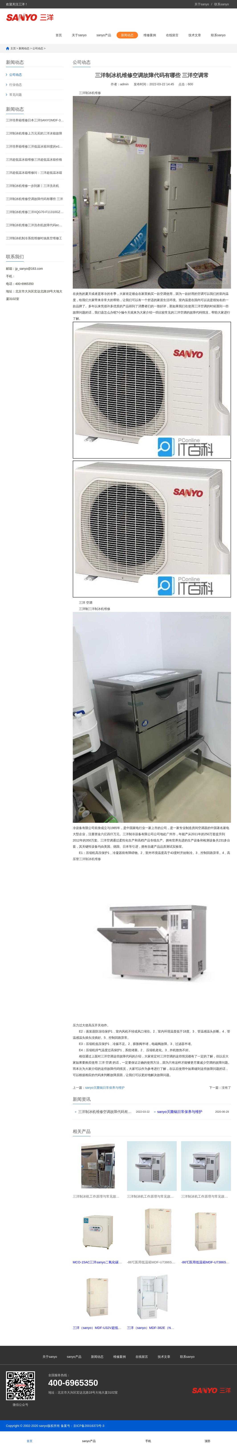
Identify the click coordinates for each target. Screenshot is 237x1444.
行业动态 (15, 84)
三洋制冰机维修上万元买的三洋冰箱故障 (34, 133)
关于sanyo (201, 4)
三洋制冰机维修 (90, 93)
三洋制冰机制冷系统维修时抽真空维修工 (34, 238)
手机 (148, 1438)
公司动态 (37, 48)
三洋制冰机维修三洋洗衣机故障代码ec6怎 (35, 225)
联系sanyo (221, 4)
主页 (13, 48)
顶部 (207, 1438)
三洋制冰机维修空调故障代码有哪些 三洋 (34, 199)
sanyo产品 (104, 35)
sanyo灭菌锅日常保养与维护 (105, 1087)
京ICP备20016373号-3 (88, 1427)
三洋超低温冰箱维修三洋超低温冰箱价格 (34, 159)
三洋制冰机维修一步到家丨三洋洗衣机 (32, 186)
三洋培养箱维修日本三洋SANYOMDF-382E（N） (35, 120)
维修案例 (150, 35)
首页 (59, 35)
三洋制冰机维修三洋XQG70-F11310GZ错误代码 (35, 212)
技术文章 (194, 35)
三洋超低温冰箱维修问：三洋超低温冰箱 (34, 172)
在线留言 (172, 35)
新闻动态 (127, 35)
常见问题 (15, 94)
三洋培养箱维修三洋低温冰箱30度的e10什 (35, 146)
